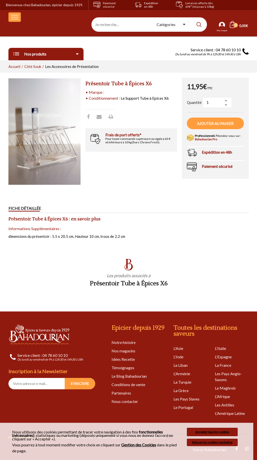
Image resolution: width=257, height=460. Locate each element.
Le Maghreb (225, 388)
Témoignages (123, 367)
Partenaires (121, 393)
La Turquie (182, 382)
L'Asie (178, 348)
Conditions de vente (128, 384)
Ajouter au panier (215, 123)
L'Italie (220, 348)
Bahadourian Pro (206, 139)
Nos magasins (123, 350)
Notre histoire (124, 342)
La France (223, 365)
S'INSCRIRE (80, 383)
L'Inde (178, 356)
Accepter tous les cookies (212, 432)
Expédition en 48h (217, 152)
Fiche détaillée (24, 208)
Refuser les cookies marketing (212, 442)
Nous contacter (125, 401)
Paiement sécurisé (217, 166)
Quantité (194, 102)
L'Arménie (181, 373)
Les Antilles (224, 404)
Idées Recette (123, 359)
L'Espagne (223, 356)
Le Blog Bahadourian (129, 376)
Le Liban (180, 365)
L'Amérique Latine (230, 413)
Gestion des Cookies (138, 445)
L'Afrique (222, 396)
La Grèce (181, 390)
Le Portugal (183, 407)
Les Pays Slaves (186, 399)
